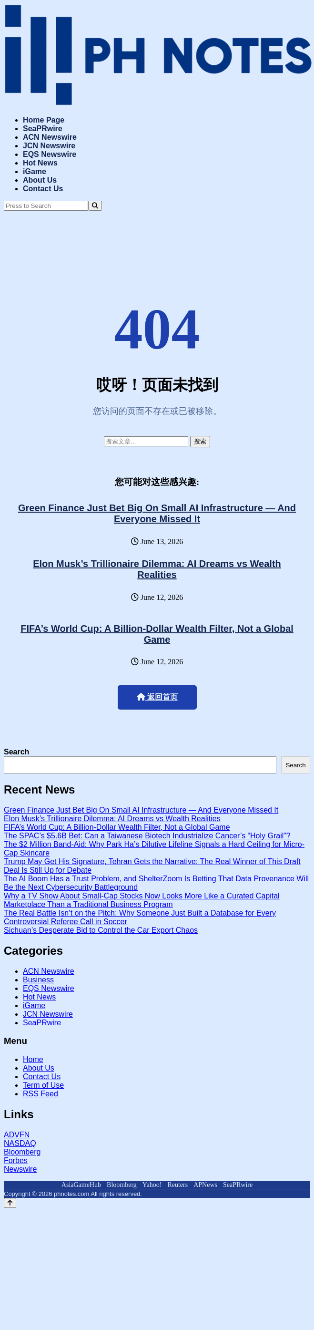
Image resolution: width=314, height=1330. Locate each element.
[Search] (95, 206)
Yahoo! (152, 1184)
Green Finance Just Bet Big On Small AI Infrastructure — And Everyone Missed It (157, 513)
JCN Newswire (49, 146)
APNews (205, 1184)
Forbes (16, 1160)
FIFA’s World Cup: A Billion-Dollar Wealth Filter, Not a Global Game (157, 634)
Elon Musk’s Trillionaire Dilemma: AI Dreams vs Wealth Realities (157, 569)
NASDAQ (20, 1143)
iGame (34, 171)
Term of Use (43, 1085)
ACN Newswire (50, 137)
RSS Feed (40, 1094)
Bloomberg (22, 1152)
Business (38, 980)
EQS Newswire (49, 154)
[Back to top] (10, 1203)
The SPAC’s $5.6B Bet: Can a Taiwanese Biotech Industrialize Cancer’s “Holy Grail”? (147, 836)
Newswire (20, 1169)
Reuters (177, 1184)
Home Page (43, 120)
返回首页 (157, 697)
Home (33, 1059)
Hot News (40, 163)
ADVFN (17, 1135)
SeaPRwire (42, 128)
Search (16, 752)
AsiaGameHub (81, 1184)
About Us (40, 180)
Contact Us (43, 189)
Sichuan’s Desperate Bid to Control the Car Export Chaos (101, 930)
